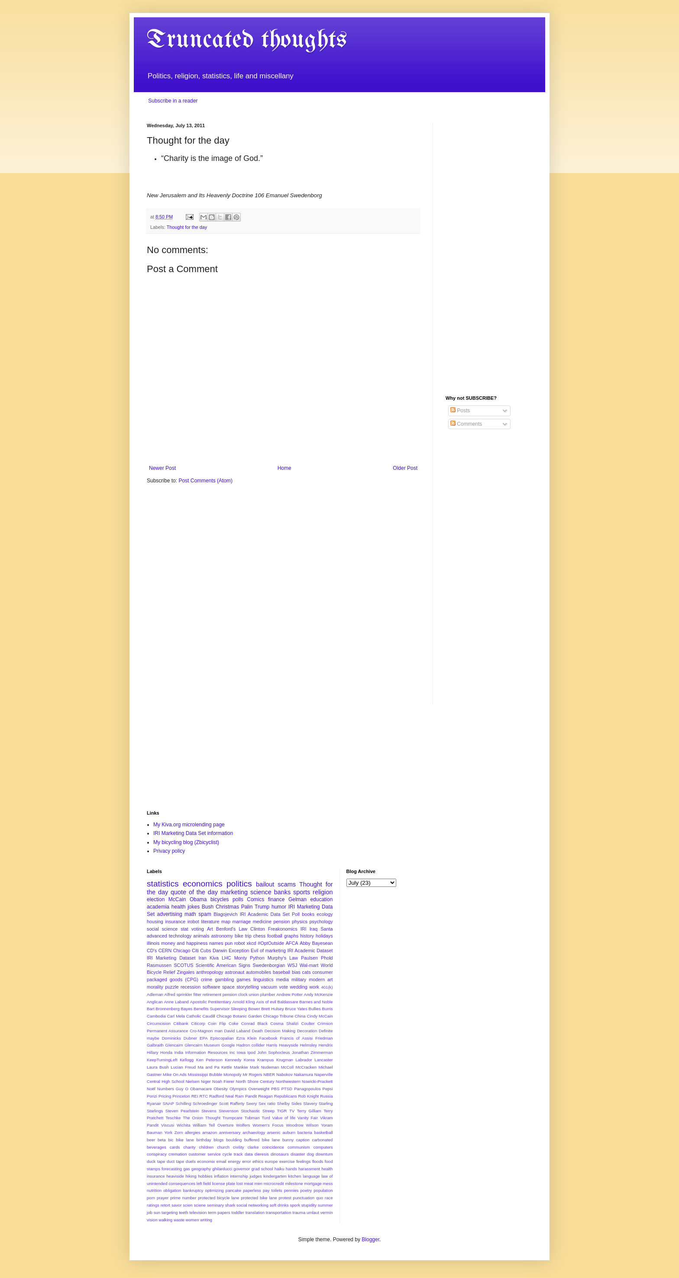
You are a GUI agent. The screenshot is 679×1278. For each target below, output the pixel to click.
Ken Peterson (209, 1059)
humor (279, 907)
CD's (152, 950)
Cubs (205, 950)
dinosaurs (280, 1154)
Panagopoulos (307, 1088)
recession (190, 986)
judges (255, 1176)
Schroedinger (205, 1103)
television (198, 1212)
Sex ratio (267, 1103)
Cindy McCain (320, 1016)
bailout (265, 884)
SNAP (168, 1103)
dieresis (262, 1154)
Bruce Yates (296, 1008)
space (228, 986)
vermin (326, 1212)
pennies (291, 1190)
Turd (266, 1117)
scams (287, 884)
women (192, 1219)
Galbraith (155, 1045)
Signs (244, 965)
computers (323, 1147)
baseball (281, 972)
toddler (238, 1212)
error (246, 1161)
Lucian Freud (183, 1067)
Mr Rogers (252, 1074)
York (168, 1132)
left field (204, 1183)
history (307, 935)
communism (299, 1147)
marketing (234, 892)
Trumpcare (232, 1117)
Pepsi (328, 1088)
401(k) (327, 987)
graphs (291, 935)
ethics (257, 1161)
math (190, 914)
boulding (234, 1139)
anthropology (209, 972)
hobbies (205, 1176)
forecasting (172, 1168)
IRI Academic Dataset (310, 950)
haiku (280, 1168)
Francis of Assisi (296, 1038)
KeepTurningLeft (162, 1059)
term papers (219, 1212)
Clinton (257, 928)
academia (158, 907)
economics (203, 883)
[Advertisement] (489, 252)
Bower (254, 1008)
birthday (204, 1139)
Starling (326, 1103)
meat (248, 1183)
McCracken (306, 1067)
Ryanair (154, 1103)
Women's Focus (267, 1125)
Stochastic (250, 1110)
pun (229, 943)
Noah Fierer (223, 1081)
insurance (175, 921)
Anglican (155, 1001)
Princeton (181, 1096)
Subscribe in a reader (172, 101)
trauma (298, 1212)
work (314, 986)
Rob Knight (308, 1096)
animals (201, 935)
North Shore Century (255, 1081)
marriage (242, 921)
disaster (298, 1154)
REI (194, 1096)
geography (201, 1168)
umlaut (313, 1212)
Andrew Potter (289, 994)
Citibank (180, 1023)
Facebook (268, 1038)
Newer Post (162, 468)
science (261, 892)
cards (175, 1147)
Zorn (179, 1132)
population (323, 1190)
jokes (194, 907)
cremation (177, 1154)
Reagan (265, 1096)
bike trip (243, 935)
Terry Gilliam (309, 1110)
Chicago (182, 950)
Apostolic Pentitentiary (210, 1001)
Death (257, 1030)
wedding (298, 986)
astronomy (222, 935)
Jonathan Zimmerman (312, 1052)
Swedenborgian (268, 965)
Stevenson (228, 1110)
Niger (206, 1081)
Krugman (284, 1059)
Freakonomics (282, 928)
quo (319, 1197)
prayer (162, 1197)
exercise (287, 1161)
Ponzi (152, 1096)
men (258, 1183)
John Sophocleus (273, 1052)
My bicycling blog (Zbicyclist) (186, 842)
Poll (296, 914)
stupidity (309, 1205)
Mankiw (241, 1067)
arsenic (274, 1132)
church (223, 1147)
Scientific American (216, 965)
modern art (321, 979)
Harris (272, 1045)
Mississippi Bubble (205, 1074)
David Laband (237, 1030)
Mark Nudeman (264, 1067)
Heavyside (288, 1045)
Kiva (214, 957)
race (329, 1197)
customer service (204, 1154)
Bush (207, 907)
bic (170, 1139)
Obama (198, 899)
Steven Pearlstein (182, 1110)
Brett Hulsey (272, 1008)
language (311, 1176)
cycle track (233, 1154)
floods (317, 1161)
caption (303, 1139)
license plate (223, 1183)
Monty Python (249, 957)
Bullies (314, 1008)
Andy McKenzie (318, 994)
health (178, 907)
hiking (190, 1176)
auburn (288, 1132)
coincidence (273, 1147)
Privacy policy (169, 851)
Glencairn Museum (202, 1045)
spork (295, 1205)
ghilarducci (222, 1168)
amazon (209, 1132)
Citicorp (198, 1023)
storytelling (247, 986)
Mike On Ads (175, 1074)
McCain (177, 899)
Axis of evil (266, 1001)
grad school (262, 1168)
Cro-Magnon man (206, 1030)
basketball (323, 1132)
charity (189, 1147)
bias (296, 972)
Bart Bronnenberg (163, 1008)
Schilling (183, 1103)
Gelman (297, 899)
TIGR (282, 1110)
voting (197, 928)
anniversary (230, 1132)
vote (283, 986)
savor (176, 1205)
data (249, 1154)
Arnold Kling (244, 1001)
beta (162, 1139)
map (225, 921)
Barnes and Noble (316, 1001)
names (216, 943)
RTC (204, 1096)
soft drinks (279, 1205)
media (282, 979)
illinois (153, 943)
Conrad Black (254, 1023)
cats (306, 972)
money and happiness (184, 943)
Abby (305, 943)
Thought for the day (187, 227)
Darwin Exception (231, 950)
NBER (269, 1074)
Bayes (187, 1008)
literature (210, 921)
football (274, 935)
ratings (153, 1205)
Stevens (209, 1110)
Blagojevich (225, 914)
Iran (202, 957)
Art (210, 928)
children (206, 1147)
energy (234, 1161)
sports (301, 892)
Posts (460, 411)
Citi (195, 950)
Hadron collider (250, 1045)
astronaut (234, 972)
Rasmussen (159, 965)
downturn (324, 1154)
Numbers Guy (170, 1088)
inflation (221, 1176)
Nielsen (193, 1081)
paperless (252, 1190)
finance (276, 899)
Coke (233, 1023)
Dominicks (171, 1038)
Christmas (227, 907)
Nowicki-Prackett (317, 1081)
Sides (296, 1103)
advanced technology (169, 935)
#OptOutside (271, 943)
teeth (183, 1212)
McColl (287, 1067)
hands (291, 1168)
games (243, 979)
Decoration (307, 1030)
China (300, 1016)
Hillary (152, 1052)
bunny (288, 1139)
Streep (268, 1110)
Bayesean (322, 943)
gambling (224, 979)
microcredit (274, 1183)
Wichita (183, 1125)
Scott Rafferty (232, 1103)
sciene (200, 1205)
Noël (151, 1088)
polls (238, 899)
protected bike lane (259, 1197)
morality (155, 986)
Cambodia (156, 1016)
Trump (262, 907)
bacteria (304, 1132)
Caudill (208, 1016)
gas (186, 1168)
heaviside (175, 1176)
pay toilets (272, 1190)
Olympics (238, 1088)
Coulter (308, 1023)
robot (239, 943)
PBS (275, 1088)
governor (241, 1168)
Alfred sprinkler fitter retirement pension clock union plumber (220, 994)
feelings (303, 1161)
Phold (327, 957)
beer (151, 1139)
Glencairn (174, 1045)
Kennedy (233, 1059)
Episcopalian (221, 1038)
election (156, 899)
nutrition (154, 1190)
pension (282, 921)
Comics (255, 899)
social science (162, 928)
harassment (309, 1168)
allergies (192, 1132)
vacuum (269, 986)
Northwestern (288, 1081)
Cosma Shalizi (284, 1023)
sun (157, 1212)
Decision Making (280, 1030)
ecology (325, 914)
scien (187, 1205)
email (221, 1161)
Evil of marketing (268, 950)
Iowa (241, 1052)
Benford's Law (231, 928)
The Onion (193, 1117)
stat (184, 928)
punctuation (304, 1197)
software (211, 986)
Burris (327, 1008)
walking (165, 1219)
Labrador (303, 1059)
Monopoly (232, 1074)
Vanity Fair (307, 1117)
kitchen (294, 1176)
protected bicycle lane (218, 1197)
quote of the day (194, 892)
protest (284, 1197)
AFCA (292, 943)
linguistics (263, 979)
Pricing (164, 1096)
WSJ (292, 965)
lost (239, 1183)
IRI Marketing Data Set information (193, 833)
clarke (253, 1147)
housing (155, 921)
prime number (183, 1197)
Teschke (173, 1117)
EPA (203, 1038)
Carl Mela (176, 1016)
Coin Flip (217, 1023)
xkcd (251, 943)
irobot (193, 921)
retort (165, 1205)
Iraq (314, 928)
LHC (226, 957)
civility (238, 1147)
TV (291, 1110)
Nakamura (303, 1074)
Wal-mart (309, 965)
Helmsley (308, 1045)
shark (230, 1205)
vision (152, 1219)
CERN (165, 950)
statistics (163, 883)
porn (151, 1197)
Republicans (285, 1096)
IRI (304, 928)
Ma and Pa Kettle (215, 1067)
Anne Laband (176, 1001)
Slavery (310, 1103)
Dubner (190, 1038)
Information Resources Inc (210, 1052)
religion (323, 892)
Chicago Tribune (278, 1016)
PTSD (286, 1088)
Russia (326, 1096)
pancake (233, 1190)
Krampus (265, 1059)
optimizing (214, 1190)
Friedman (324, 1038)
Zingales (185, 972)
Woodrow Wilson (302, 1125)
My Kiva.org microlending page (189, 825)
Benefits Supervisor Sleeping (220, 1008)
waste (179, 1219)
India (178, 1052)
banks (282, 892)
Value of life (283, 1117)
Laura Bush (158, 1067)
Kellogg (187, 1059)
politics (239, 883)
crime (206, 979)
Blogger (370, 1239)
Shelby (283, 1103)
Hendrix (325, 1045)
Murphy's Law (283, 957)
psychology (321, 921)
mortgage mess (318, 1183)
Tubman (252, 1117)
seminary (215, 1205)
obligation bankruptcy (183, 1190)
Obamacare (201, 1088)
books (308, 914)
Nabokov (284, 1074)
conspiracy (157, 1154)
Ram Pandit (246, 1096)
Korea (249, 1059)
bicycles (219, 899)
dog (310, 1154)
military (298, 979)
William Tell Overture (213, 1125)
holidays (324, 935)
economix (206, 1161)
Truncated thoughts (247, 40)
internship (239, 1176)
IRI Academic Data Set (265, 914)
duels (191, 1161)
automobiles (258, 972)
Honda (166, 1052)
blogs (218, 1139)
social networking (252, 1205)
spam (204, 914)
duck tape (156, 1161)
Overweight (258, 1088)
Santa (326, 928)
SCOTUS (183, 965)
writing (206, 1219)
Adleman (155, 994)
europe (271, 1161)
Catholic (193, 1016)
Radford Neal (221, 1096)
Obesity (220, 1088)
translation (255, 1212)
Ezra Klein (246, 1038)
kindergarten (274, 1176)
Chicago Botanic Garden (239, 1016)
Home (284, 468)
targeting (170, 1212)
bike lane (185, 1139)
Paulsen (309, 957)
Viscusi (167, 1125)
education (321, 899)
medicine (262, 921)
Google (228, 1045)
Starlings (155, 1110)
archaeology (253, 1132)
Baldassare (288, 1001)
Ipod (251, 1052)
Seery (251, 1103)
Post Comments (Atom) (205, 481)
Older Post (405, 468)
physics (299, 921)
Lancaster (323, 1059)
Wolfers (243, 1125)
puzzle (171, 986)
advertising (169, 914)
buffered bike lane (262, 1139)
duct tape (175, 1161)
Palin (247, 907)
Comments (466, 424)
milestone (294, 1183)
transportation (278, 1212)
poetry (306, 1190)
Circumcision (159, 1023)
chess (259, 935)
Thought (212, 1117)
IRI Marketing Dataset (171, 957)
